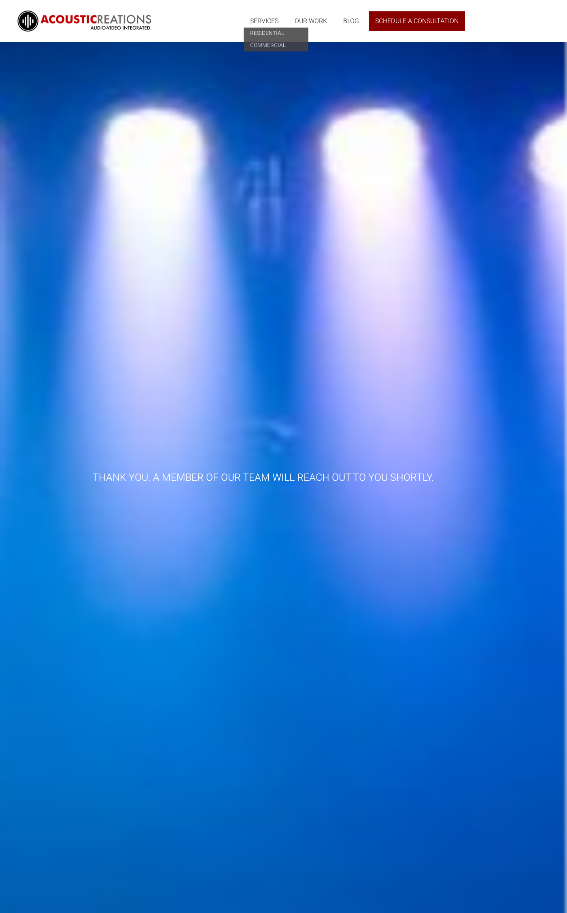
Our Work (311, 21)
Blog (351, 21)
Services (264, 21)
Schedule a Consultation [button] (417, 21)
